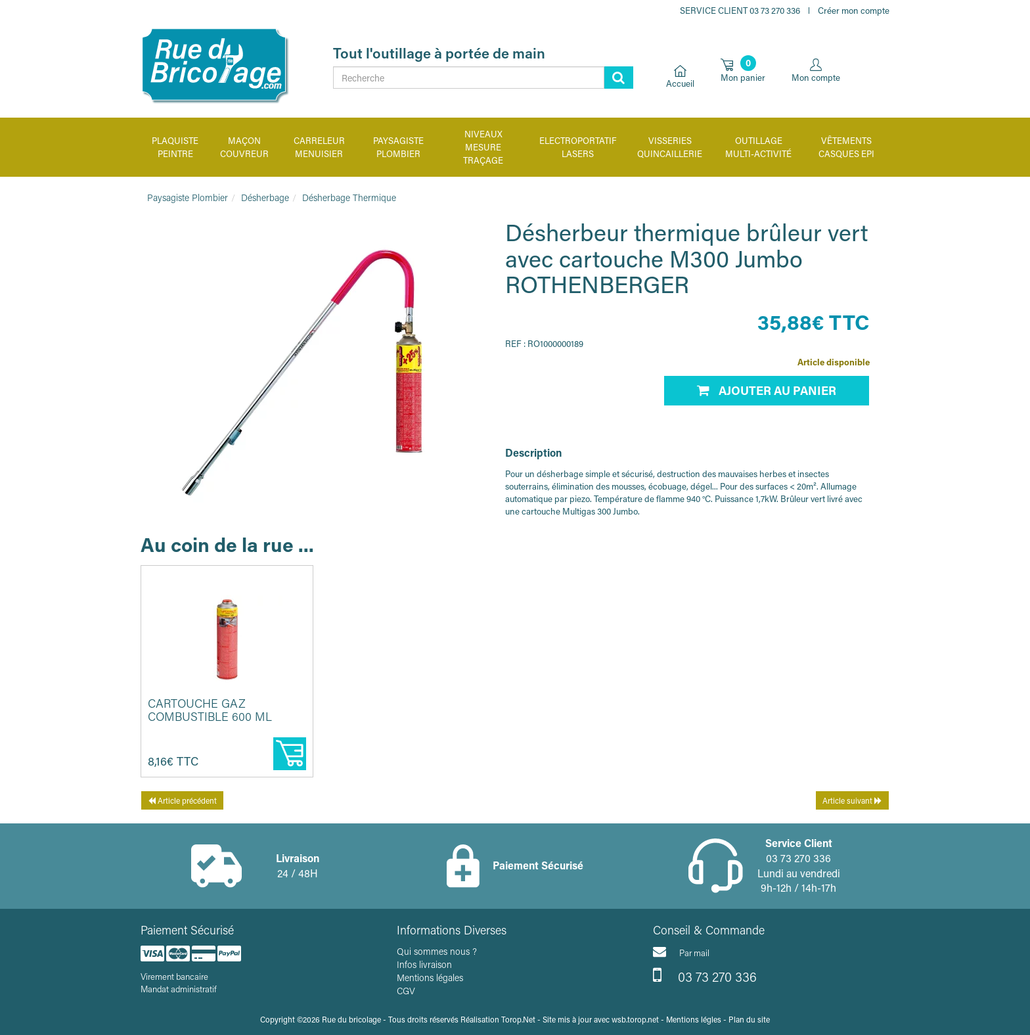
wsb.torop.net (635, 1019)
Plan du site (749, 1019)
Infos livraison (424, 964)
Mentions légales (430, 977)
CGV (406, 990)
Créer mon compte (853, 10)
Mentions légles (693, 1019)
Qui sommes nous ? (437, 951)
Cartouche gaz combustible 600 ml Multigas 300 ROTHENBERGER (210, 722)
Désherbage (265, 197)
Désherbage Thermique (349, 197)
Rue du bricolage (351, 1019)
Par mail (681, 951)
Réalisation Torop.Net (497, 1019)
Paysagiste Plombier (187, 197)
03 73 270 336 (705, 975)
